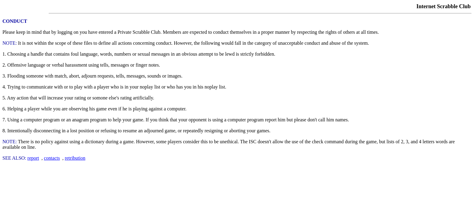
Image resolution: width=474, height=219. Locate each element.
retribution (75, 158)
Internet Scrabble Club (443, 6)
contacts (52, 158)
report (33, 158)
